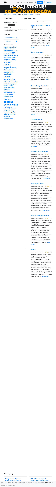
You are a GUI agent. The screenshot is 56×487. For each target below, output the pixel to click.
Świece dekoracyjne (37, 52)
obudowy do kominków (9, 73)
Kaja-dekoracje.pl (36, 119)
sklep (14, 112)
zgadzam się (47, 482)
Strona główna (7, 14)
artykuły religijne (8, 47)
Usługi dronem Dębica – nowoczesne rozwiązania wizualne (13, 480)
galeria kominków (9, 78)
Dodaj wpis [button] (40, 2)
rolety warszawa (9, 54)
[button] (35, 2)
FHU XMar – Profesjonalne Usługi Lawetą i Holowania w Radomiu (39, 480)
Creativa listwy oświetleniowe (40, 86)
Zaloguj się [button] (49, 2)
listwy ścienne (8, 82)
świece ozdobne (9, 100)
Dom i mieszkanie (28, 14)
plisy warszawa (9, 111)
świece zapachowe (10, 66)
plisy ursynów (9, 114)
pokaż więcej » (34, 146)
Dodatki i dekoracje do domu (40, 215)
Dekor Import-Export (37, 183)
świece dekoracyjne (9, 90)
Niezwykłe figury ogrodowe (39, 151)
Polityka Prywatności (22, 483)
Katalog (14, 14)
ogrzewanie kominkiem (8, 95)
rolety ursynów (10, 60)
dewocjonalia (9, 70)
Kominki (33, 249)
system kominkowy (8, 117)
